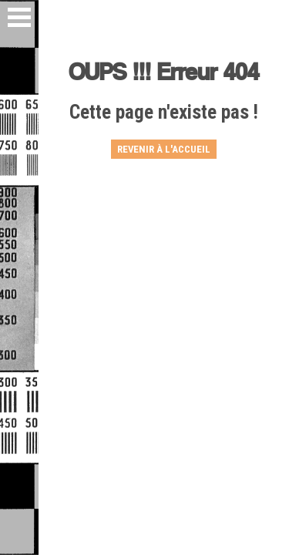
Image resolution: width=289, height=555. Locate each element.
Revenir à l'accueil (163, 149)
